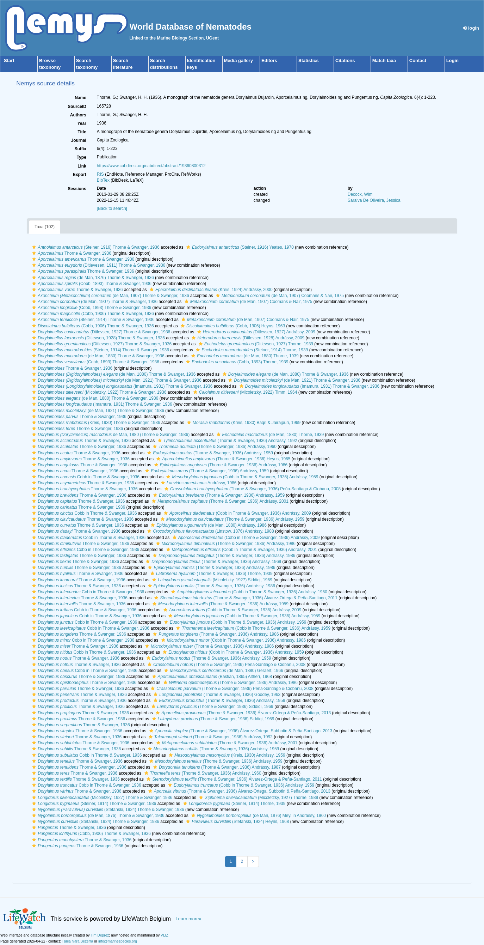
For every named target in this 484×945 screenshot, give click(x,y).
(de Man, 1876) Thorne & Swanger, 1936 (92, 277)
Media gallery (238, 60)
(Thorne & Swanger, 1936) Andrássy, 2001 (219, 501)
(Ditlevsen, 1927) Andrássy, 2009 (255, 331)
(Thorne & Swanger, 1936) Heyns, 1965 (222, 458)
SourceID (77, 106)
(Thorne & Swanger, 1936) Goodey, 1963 (216, 694)
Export (79, 174)
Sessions (77, 188)
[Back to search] (112, 208)
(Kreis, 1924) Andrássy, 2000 (210, 289)
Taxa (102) (45, 226)
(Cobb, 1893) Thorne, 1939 (236, 361)
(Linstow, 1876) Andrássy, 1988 (209, 531)
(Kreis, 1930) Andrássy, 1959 (226, 755)
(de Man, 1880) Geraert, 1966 (222, 670)
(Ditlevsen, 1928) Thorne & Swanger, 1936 (97, 337)
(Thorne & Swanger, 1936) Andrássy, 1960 (214, 446)
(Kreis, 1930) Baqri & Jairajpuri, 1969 (242, 422)
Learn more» (188, 918)
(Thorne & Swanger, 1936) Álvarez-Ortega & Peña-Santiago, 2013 (242, 712)
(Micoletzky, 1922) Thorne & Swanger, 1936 (98, 392)
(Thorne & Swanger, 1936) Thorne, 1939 (211, 573)
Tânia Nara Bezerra (77, 941)
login (471, 28)
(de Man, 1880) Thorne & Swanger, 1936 (97, 355)
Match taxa (384, 60)
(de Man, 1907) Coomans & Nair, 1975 (279, 295)
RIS (100, 174)
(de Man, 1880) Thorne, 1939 (244, 355)
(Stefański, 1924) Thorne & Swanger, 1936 (107, 809)
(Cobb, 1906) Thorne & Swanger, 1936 (92, 313)
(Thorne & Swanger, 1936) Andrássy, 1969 (212, 561)
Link (81, 166)
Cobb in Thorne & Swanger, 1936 (84, 476)
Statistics (308, 60)
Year (81, 123)
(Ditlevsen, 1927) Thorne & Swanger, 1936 (100, 331)
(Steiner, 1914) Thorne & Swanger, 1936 (92, 319)
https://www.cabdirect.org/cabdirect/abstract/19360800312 (151, 165)
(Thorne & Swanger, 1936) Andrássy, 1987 (216, 767)
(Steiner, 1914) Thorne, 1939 (251, 349)
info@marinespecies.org (117, 941)
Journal (78, 140)
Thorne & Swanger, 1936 (70, 253)
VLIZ (164, 935)
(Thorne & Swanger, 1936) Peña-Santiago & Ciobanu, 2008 (252, 488)
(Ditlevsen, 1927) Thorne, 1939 (255, 343)
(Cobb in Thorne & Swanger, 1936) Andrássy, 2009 (236, 513)
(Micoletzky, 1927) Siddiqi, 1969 (211, 579)
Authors (78, 115)
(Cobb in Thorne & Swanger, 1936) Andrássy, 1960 (248, 591)
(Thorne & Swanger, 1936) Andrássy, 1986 (220, 464)
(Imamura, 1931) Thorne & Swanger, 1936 (121, 386)
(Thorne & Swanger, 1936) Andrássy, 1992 (226, 440)
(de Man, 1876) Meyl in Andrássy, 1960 (258, 815)
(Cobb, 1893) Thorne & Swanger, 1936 (90, 283)
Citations (345, 60)
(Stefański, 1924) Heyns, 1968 (236, 821)
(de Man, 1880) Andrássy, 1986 (208, 525)
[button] (34, 247)
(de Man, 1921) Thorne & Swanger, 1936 (115, 380)
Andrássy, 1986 (198, 482)
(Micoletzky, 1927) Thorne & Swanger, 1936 (101, 797)
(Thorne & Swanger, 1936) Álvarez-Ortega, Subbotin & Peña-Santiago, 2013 (240, 730)
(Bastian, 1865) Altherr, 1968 (211, 676)
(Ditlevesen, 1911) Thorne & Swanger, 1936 (97, 265)
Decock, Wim (360, 194)
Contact (417, 60)
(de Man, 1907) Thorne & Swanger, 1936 (109, 295)
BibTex (103, 180)
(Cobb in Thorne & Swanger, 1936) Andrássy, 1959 (241, 476)
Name (80, 97)
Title (81, 131)
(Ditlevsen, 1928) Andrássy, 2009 (247, 337)
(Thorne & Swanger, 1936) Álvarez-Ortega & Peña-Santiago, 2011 (245, 597)
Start (9, 60)
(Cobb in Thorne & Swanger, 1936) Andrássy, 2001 (241, 549)
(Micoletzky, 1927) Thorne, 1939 (257, 797)
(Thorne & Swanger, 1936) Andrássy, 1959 (209, 452)
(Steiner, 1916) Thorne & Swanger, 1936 (94, 247)
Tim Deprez (100, 935)
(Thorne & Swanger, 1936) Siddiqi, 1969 (211, 706)
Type (81, 157)
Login (452, 60)
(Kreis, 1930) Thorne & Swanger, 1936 (95, 422)
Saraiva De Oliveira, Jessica (374, 200)
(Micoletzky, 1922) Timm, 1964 (244, 392)
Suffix (80, 148)
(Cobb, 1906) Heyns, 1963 (232, 325)
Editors (269, 60)
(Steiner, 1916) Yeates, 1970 (239, 247)
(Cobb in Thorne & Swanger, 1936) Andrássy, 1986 (233, 640)
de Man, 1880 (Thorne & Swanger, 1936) (110, 434)
